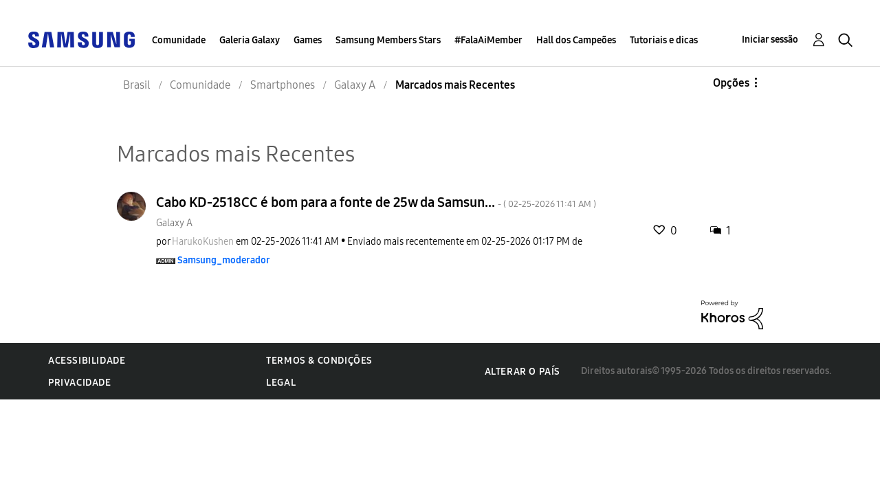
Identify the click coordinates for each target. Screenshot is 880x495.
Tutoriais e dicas (664, 40)
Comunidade (179, 40)
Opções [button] (731, 82)
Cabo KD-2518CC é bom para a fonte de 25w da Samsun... (376, 202)
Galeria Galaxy (249, 40)
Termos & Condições (319, 360)
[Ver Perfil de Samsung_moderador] (223, 260)
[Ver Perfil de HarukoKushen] (203, 242)
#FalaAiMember (488, 40)
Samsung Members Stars (388, 40)
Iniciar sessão (770, 39)
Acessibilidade (86, 360)
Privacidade (79, 382)
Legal (281, 382)
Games (308, 40)
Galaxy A (174, 223)
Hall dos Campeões (576, 40)
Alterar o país (522, 371)
